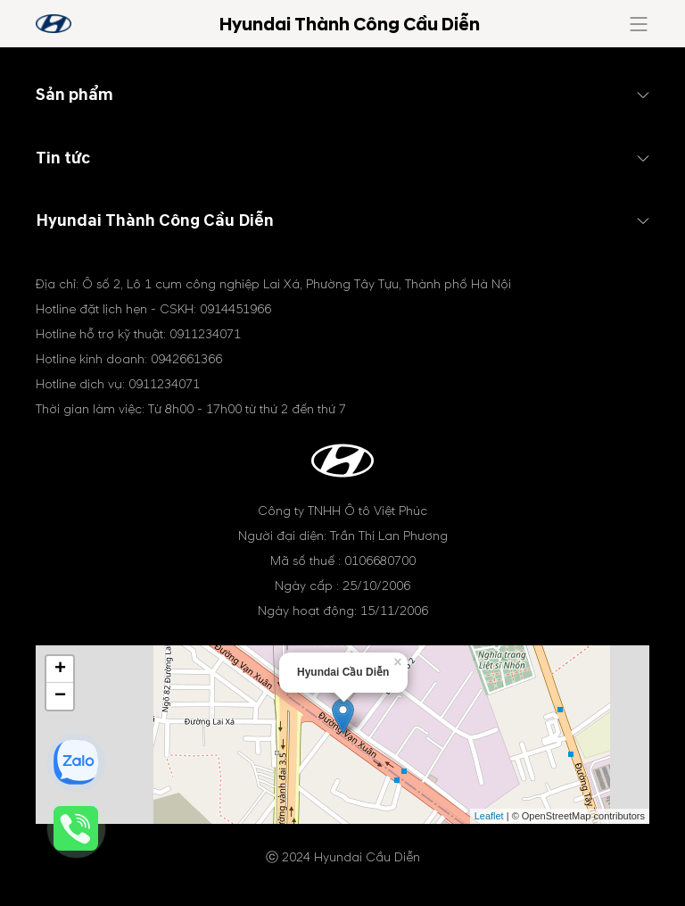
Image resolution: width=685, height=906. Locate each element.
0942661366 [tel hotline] (186, 359)
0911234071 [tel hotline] (205, 334)
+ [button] (60, 669)
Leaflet (489, 815)
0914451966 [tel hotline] (235, 309)
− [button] (60, 696)
